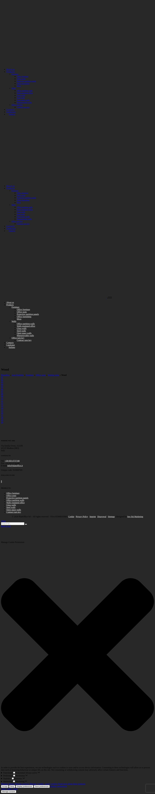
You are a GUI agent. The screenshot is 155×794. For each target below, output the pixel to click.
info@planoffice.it (15, 465)
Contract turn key (13, 512)
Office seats (41, 375)
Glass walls (11, 505)
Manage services (22, 784)
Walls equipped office (15, 503)
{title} (3, 789)
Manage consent (8, 792)
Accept (4, 786)
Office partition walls (15, 500)
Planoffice (5, 375)
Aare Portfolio (18, 375)
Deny (12, 786)
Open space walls (13, 510)
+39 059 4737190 (12, 461)
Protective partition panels (17, 498)
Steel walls (11, 507)
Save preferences (42, 786)
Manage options (8, 784)
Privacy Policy (82, 516)
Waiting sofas (53, 375)
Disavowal (101, 516)
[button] (77, 654)
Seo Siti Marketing (135, 516)
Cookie (71, 516)
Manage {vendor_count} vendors (44, 784)
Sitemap (111, 516)
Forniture (30, 375)
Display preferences (24, 786)
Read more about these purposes (71, 784)
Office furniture (13, 493)
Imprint (93, 516)
